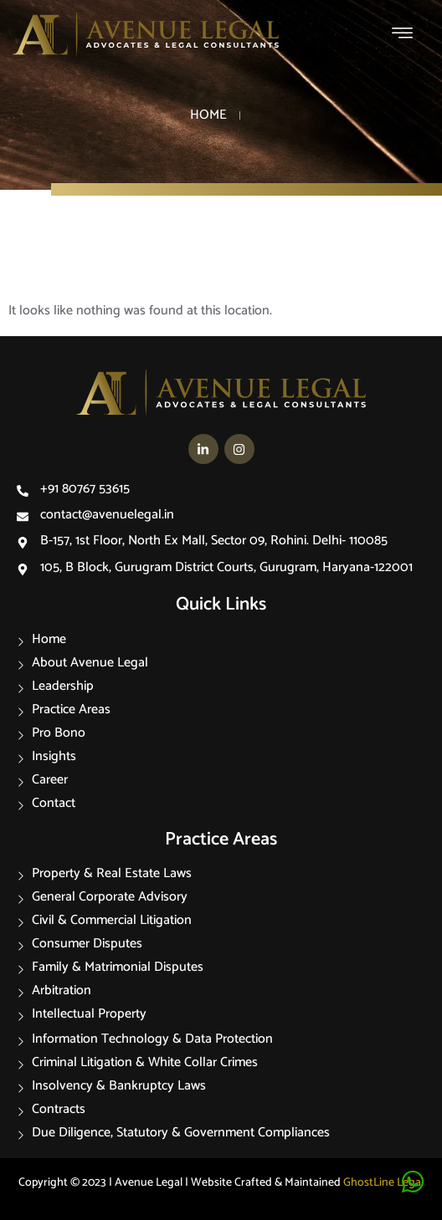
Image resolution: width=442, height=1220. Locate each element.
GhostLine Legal (383, 1182)
